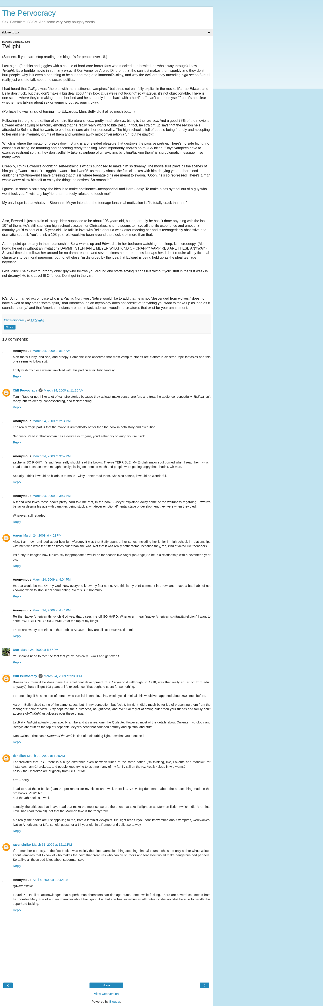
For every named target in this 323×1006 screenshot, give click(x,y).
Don (16, 649)
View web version (106, 994)
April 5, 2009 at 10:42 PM (50, 880)
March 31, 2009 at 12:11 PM (52, 844)
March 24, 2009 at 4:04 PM (52, 579)
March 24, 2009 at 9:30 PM (63, 676)
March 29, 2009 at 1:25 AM (46, 756)
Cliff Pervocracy (25, 390)
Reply (17, 376)
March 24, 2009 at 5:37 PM (39, 649)
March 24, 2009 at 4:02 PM (42, 535)
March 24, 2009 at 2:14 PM (52, 421)
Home (106, 985)
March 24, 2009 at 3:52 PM (52, 456)
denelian (19, 756)
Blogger (114, 1001)
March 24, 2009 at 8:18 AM (51, 351)
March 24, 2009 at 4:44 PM (52, 610)
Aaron (17, 535)
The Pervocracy (29, 13)
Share (9, 327)
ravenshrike (22, 844)
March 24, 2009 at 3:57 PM (52, 496)
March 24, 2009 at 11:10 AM (64, 390)
